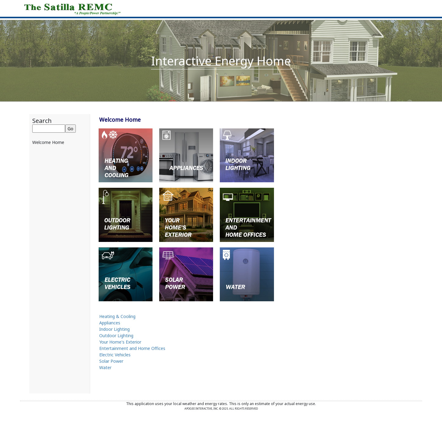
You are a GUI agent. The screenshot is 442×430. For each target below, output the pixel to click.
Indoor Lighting (114, 329)
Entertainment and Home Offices (132, 348)
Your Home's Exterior (120, 342)
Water (105, 367)
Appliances (109, 323)
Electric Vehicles (115, 355)
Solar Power (111, 361)
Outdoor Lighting (116, 335)
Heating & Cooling (117, 316)
